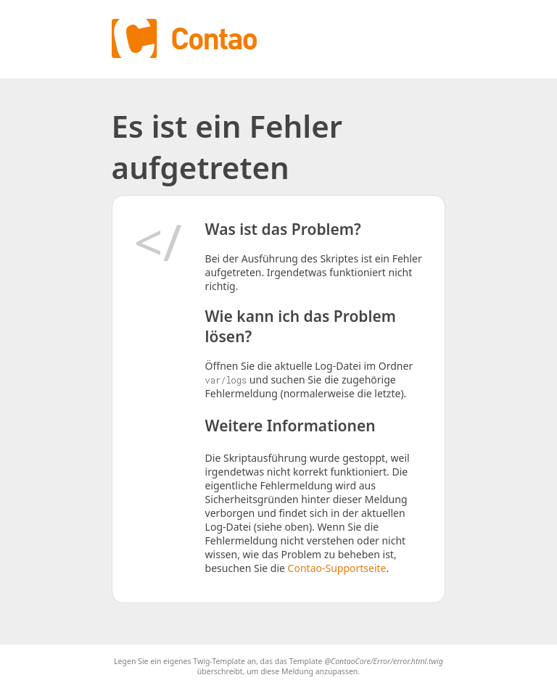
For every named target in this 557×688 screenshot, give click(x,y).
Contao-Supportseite (337, 568)
